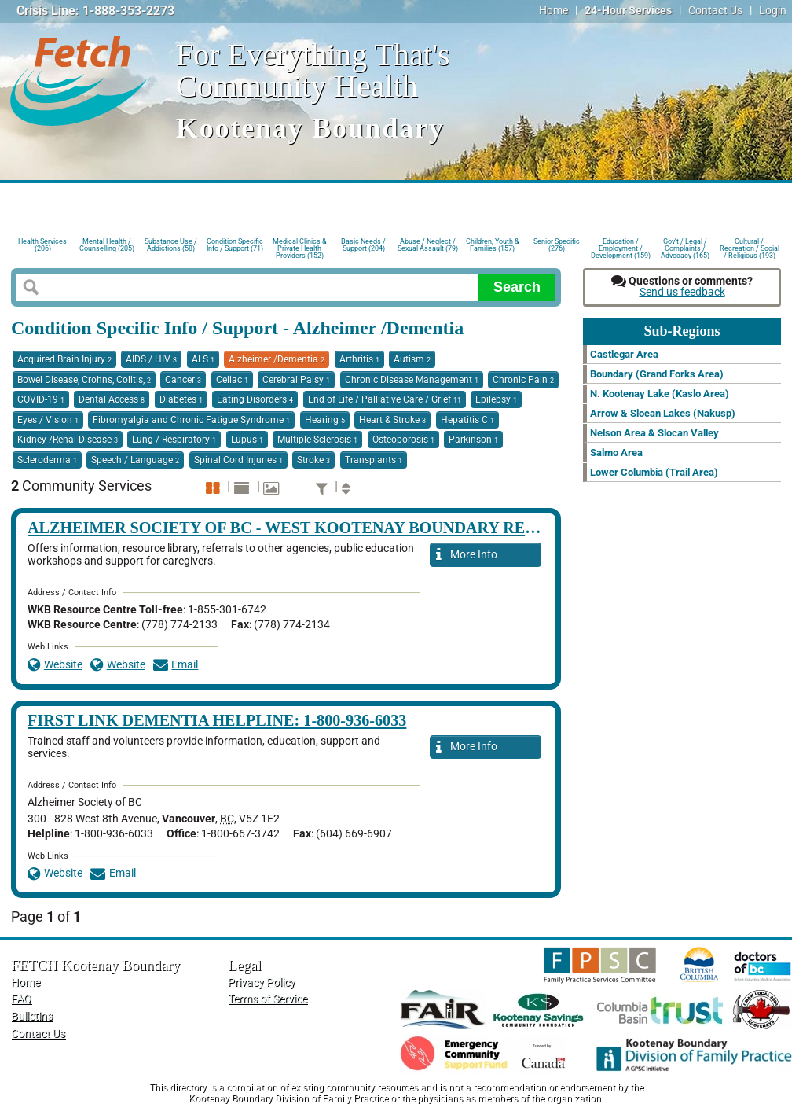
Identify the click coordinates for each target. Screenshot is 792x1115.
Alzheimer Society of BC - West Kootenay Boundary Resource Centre (344, 527)
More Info (466, 555)
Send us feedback (682, 292)
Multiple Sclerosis (317, 439)
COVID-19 (40, 399)
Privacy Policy (261, 982)
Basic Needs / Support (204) (363, 244)
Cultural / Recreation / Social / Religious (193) (749, 247)
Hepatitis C (467, 419)
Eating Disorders (255, 399)
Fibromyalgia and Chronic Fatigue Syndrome (191, 419)
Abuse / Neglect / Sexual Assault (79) (428, 244)
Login (772, 10)
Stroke (313, 460)
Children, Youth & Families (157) (492, 244)
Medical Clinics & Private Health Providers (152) (300, 247)
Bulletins (32, 1016)
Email (176, 665)
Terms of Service (267, 999)
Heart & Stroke (392, 419)
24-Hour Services (628, 10)
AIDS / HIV (151, 359)
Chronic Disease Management (411, 379)
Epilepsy (496, 399)
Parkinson (473, 439)
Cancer (183, 379)
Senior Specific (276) (557, 244)
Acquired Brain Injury (64, 359)
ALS (203, 359)
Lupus (247, 439)
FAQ (21, 999)
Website (55, 665)
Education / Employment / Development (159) (621, 247)
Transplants (373, 460)
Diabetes (181, 399)
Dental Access (112, 399)
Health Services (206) (42, 244)
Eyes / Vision (48, 419)
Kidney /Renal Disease (67, 439)
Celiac (232, 379)
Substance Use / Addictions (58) (171, 244)
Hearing (325, 419)
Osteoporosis (403, 439)
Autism (412, 359)
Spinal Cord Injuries (238, 460)
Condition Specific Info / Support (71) (235, 244)
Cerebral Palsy (296, 379)
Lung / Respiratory (174, 439)
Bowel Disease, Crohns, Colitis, (84, 379)
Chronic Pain (523, 379)
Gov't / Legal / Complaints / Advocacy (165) (685, 247)
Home (553, 10)
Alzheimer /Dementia (276, 359)
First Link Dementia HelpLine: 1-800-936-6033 (217, 720)
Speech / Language (135, 460)
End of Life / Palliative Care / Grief (384, 399)
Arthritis (359, 359)
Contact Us (715, 10)
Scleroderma (47, 460)
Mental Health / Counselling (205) (106, 244)
